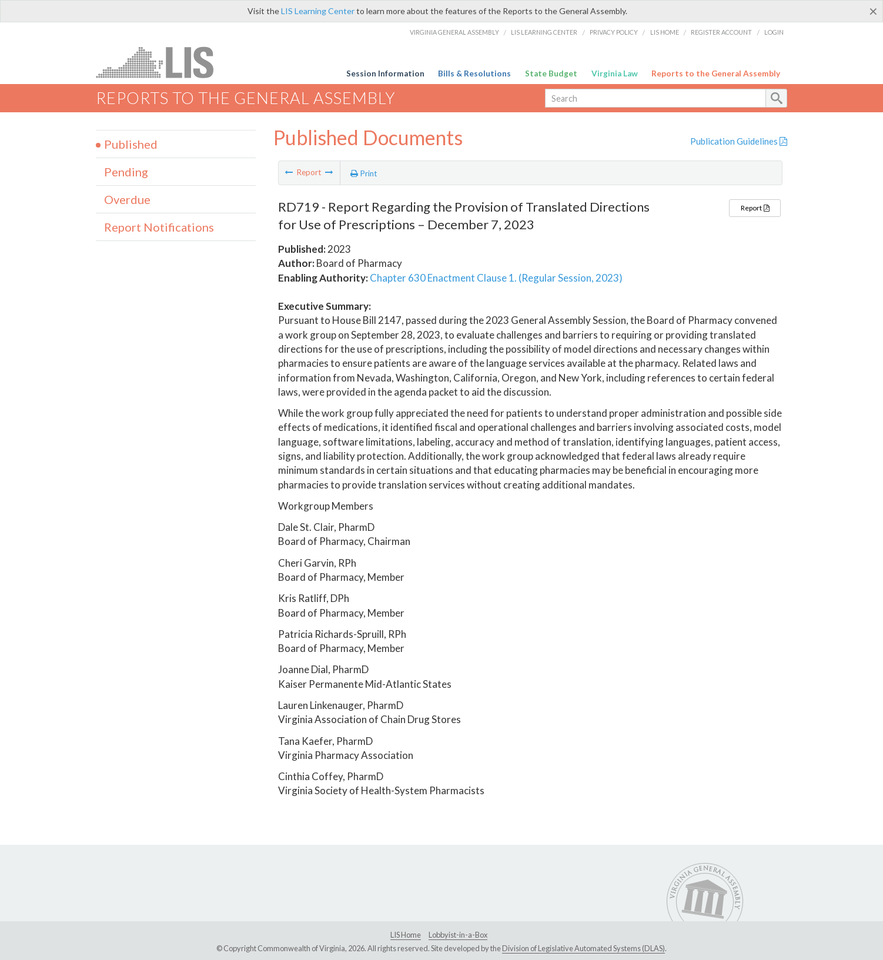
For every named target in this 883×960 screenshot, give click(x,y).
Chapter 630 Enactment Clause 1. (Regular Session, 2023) (496, 278)
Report (755, 207)
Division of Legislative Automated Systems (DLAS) (583, 948)
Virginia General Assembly (454, 32)
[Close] (873, 11)
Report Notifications (159, 227)
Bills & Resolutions (474, 73)
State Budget (551, 73)
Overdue (127, 199)
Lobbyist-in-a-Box (458, 934)
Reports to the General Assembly (715, 73)
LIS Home (664, 32)
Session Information (385, 73)
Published (131, 144)
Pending (126, 172)
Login (774, 32)
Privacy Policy (614, 32)
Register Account (721, 32)
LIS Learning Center (317, 11)
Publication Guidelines (738, 141)
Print (363, 173)
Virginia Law (614, 73)
